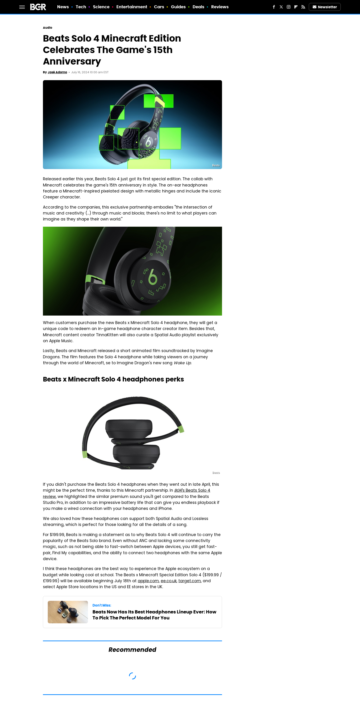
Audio (47, 28)
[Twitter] (281, 7)
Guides (178, 6)
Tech (81, 6)
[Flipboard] (296, 7)
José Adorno (57, 72)
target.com (189, 581)
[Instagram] (288, 7)
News (63, 6)
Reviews (220, 6)
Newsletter (325, 7)
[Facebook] (274, 7)
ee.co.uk (169, 581)
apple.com (148, 581)
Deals (199, 6)
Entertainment (131, 6)
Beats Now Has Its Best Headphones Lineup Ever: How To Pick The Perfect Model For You (154, 615)
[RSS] (303, 7)
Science (101, 6)
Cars (159, 6)
